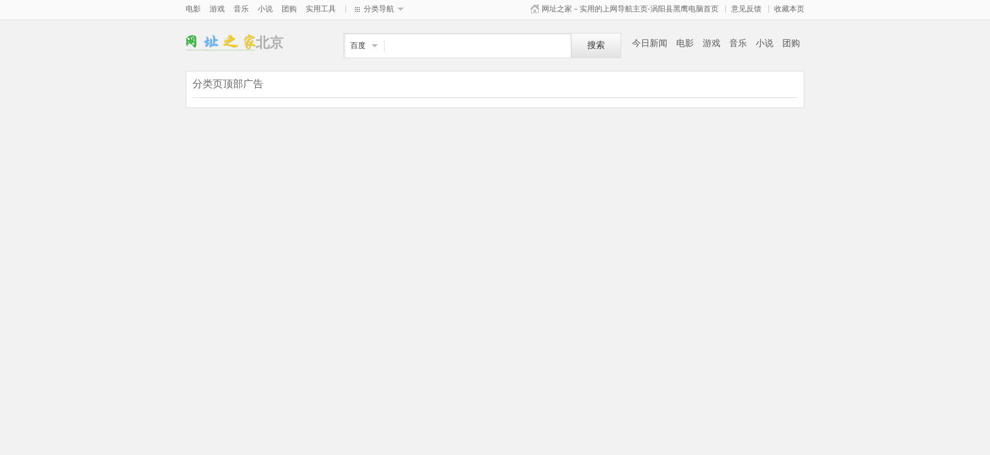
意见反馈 (746, 8)
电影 (193, 8)
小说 (265, 8)
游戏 (217, 8)
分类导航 (379, 8)
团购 (289, 8)
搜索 (596, 45)
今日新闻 (649, 43)
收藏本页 (789, 8)
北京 (221, 42)
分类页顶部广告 (228, 83)
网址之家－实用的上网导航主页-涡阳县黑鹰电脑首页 (630, 8)
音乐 (241, 8)
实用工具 (321, 8)
